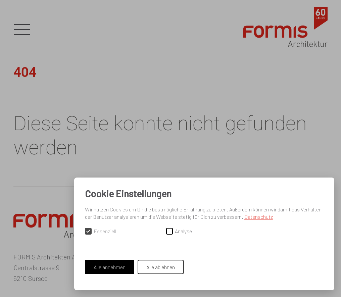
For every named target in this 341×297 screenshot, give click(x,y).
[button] (22, 30)
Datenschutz (258, 216)
